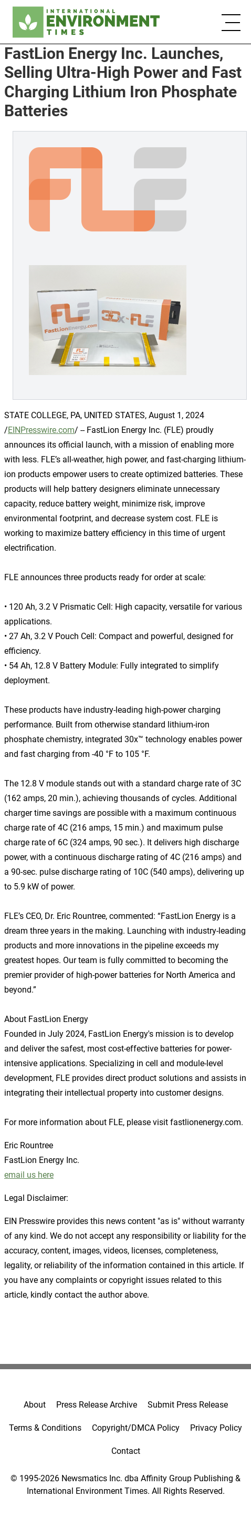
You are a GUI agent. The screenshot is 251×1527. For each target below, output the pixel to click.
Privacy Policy (216, 1428)
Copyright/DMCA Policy (136, 1428)
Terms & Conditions (45, 1428)
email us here (29, 1175)
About (35, 1405)
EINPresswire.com (41, 430)
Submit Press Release (188, 1405)
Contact (125, 1451)
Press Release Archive (96, 1405)
